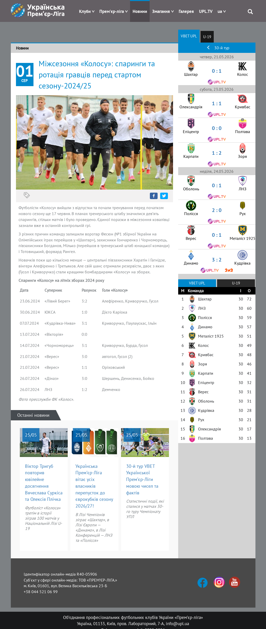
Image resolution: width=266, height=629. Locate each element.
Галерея (186, 11)
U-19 (207, 36)
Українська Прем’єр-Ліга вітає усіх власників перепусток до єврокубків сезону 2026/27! (94, 486)
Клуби (85, 11)
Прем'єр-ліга (111, 11)
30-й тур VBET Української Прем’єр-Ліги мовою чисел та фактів (142, 479)
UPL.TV (205, 11)
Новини (140, 11)
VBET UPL (189, 36)
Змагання (161, 11)
